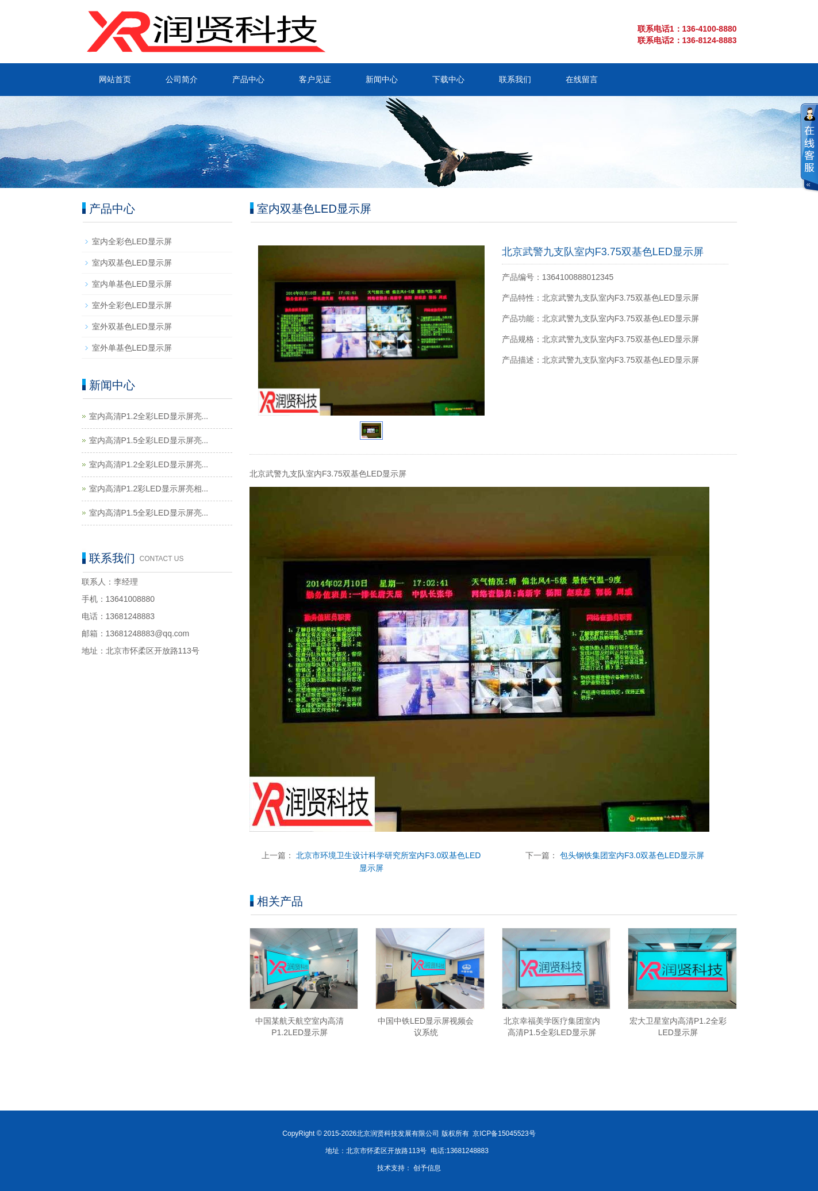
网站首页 (115, 79)
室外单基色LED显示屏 (132, 347)
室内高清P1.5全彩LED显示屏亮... (149, 440)
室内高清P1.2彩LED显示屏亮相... (149, 488)
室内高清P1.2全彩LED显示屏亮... (149, 416)
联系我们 (515, 79)
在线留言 (582, 79)
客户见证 (315, 79)
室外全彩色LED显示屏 (132, 305)
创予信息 (427, 1168)
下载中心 (448, 79)
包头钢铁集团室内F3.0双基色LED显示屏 (632, 855)
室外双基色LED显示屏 (132, 326)
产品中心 (248, 79)
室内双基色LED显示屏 (132, 262)
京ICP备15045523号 (504, 1133)
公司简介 (182, 79)
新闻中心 (382, 79)
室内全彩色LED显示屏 (132, 241)
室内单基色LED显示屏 (132, 284)
